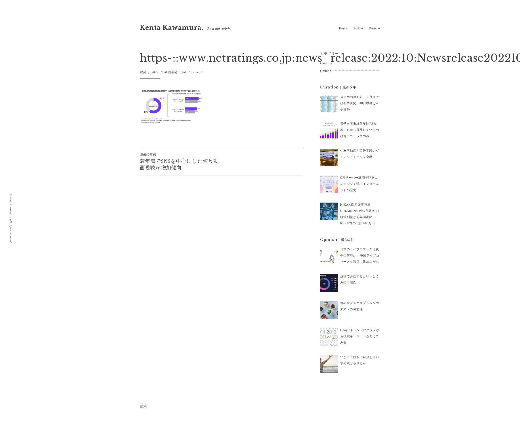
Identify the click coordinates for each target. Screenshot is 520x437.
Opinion (325, 71)
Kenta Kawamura (191, 72)
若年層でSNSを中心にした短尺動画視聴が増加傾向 (181, 162)
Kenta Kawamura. (171, 28)
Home (343, 28)
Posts (373, 28)
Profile (358, 28)
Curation (326, 63)
